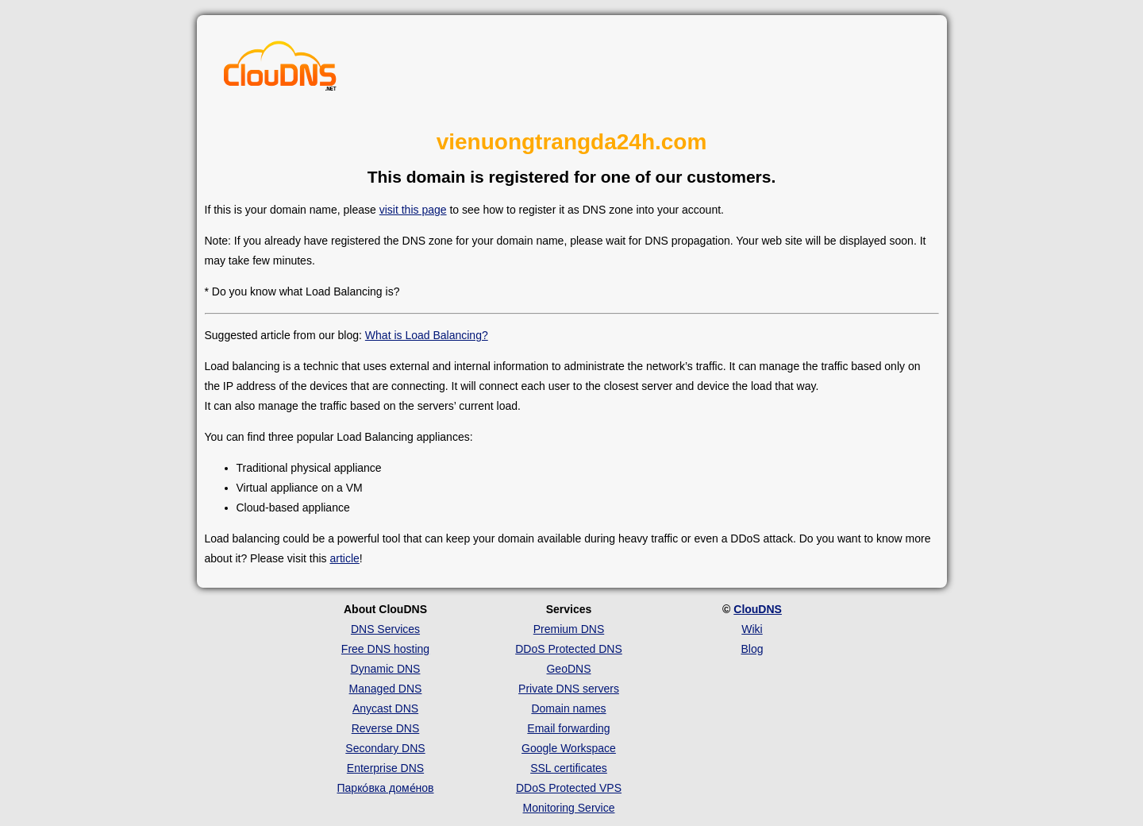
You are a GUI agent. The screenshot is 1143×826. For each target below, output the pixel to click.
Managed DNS (385, 688)
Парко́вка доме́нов (385, 788)
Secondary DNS (385, 748)
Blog (752, 649)
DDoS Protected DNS (568, 649)
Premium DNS (568, 629)
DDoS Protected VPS (569, 788)
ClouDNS (757, 609)
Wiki (751, 629)
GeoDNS (568, 668)
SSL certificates (568, 768)
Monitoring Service (569, 807)
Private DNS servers (568, 688)
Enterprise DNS (385, 768)
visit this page (413, 209)
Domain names (568, 708)
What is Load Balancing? (426, 335)
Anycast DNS (385, 708)
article (344, 558)
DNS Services (385, 629)
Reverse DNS (386, 728)
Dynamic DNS (386, 668)
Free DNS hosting (385, 649)
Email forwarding (568, 728)
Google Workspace (568, 748)
